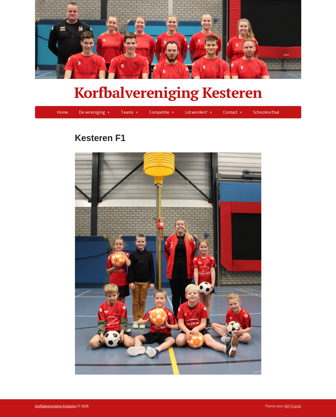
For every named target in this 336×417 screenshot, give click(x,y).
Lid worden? (196, 112)
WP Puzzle (292, 406)
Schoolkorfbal (266, 112)
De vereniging (92, 112)
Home (62, 112)
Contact (230, 112)
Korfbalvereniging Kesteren (168, 92)
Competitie (159, 112)
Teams (127, 112)
